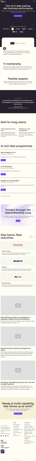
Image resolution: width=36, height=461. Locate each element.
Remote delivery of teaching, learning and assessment (29, 430)
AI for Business (16, 426)
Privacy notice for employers (29, 436)
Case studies (15, 431)
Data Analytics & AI (17, 424)
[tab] (12, 43)
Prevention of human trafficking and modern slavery (28, 433)
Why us (14, 434)
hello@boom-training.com (5, 433)
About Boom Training (17, 432)
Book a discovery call (18, 15)
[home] (4, 1)
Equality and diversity (28, 426)
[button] (33, 1)
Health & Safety (27, 424)
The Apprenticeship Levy (18, 429)
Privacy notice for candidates (27, 438)
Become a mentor (16, 435)
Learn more (3, 160)
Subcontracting (27, 440)
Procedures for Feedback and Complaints (29, 443)
